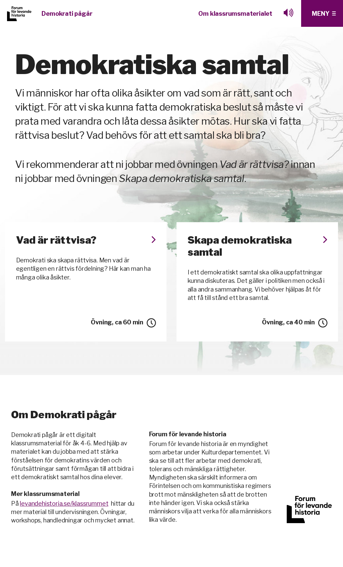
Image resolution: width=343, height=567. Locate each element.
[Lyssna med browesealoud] (289, 13)
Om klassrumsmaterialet (235, 13)
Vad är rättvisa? (86, 240)
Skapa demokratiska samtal (257, 246)
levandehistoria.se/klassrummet (64, 503)
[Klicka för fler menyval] (322, 13)
